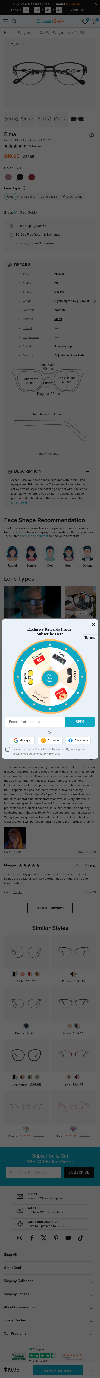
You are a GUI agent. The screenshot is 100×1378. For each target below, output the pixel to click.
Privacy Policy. (52, 753)
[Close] (93, 624)
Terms (89, 638)
